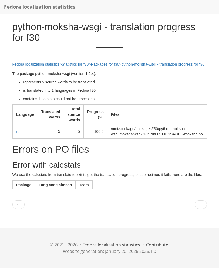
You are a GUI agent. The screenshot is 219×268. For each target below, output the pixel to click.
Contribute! (157, 245)
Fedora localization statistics (39, 7)
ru (17, 131)
